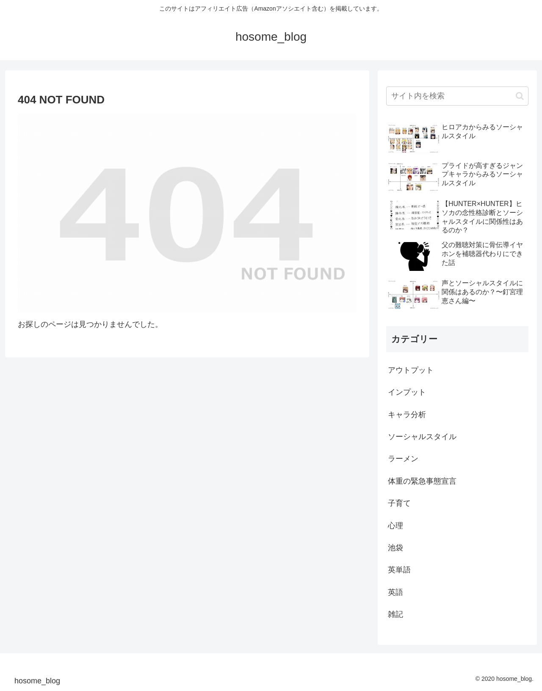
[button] (519, 96)
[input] (457, 96)
